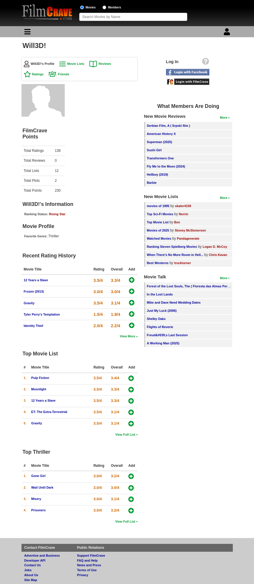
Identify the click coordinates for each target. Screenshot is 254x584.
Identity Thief (33, 325)
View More (127, 336)
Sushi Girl (154, 150)
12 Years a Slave (36, 280)
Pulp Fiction (40, 378)
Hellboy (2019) (157, 174)
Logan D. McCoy (215, 246)
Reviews (105, 63)
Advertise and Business (42, 555)
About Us (31, 575)
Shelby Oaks (156, 319)
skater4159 (183, 206)
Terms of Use (87, 570)
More (224, 117)
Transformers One (160, 158)
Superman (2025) (159, 142)
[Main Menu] (26, 33)
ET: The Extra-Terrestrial (49, 412)
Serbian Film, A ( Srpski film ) (168, 125)
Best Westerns (158, 263)
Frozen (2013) (34, 291)
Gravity (29, 303)
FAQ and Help (87, 560)
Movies (91, 7)
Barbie (152, 182)
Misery (36, 499)
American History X (161, 134)
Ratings (38, 74)
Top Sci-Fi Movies (160, 214)
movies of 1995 (158, 206)
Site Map (30, 580)
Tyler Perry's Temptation (42, 314)
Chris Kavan (218, 255)
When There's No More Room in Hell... (175, 255)
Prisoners (38, 510)
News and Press (89, 565)
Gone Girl (38, 476)
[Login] (227, 33)
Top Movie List (158, 222)
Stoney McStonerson (190, 230)
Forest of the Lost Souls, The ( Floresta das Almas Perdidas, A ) (194, 286)
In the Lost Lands (160, 294)
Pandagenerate (188, 238)
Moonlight (38, 389)
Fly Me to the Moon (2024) (166, 166)
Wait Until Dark (42, 487)
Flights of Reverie (160, 327)
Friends (63, 74)
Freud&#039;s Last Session (167, 335)
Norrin (183, 214)
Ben (177, 222)
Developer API (35, 560)
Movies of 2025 (158, 230)
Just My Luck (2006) (162, 310)
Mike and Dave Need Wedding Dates (174, 302)
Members (114, 7)
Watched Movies (159, 238)
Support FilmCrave (91, 555)
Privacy (82, 575)
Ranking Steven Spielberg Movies (172, 246)
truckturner (182, 263)
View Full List (125, 434)
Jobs (28, 570)
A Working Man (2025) (163, 343)
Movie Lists (75, 63)
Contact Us (32, 565)
